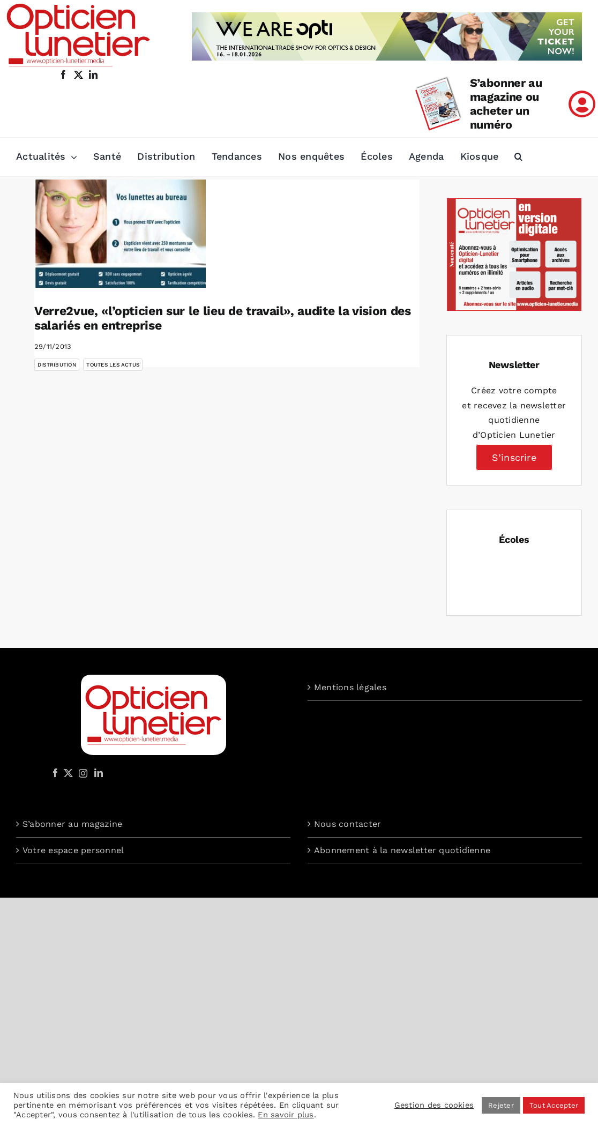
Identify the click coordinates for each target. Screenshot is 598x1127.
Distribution (57, 365)
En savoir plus (285, 1114)
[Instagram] (81, 772)
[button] (518, 157)
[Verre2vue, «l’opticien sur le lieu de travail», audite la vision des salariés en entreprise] (120, 234)
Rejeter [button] (501, 1105)
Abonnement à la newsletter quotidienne (402, 850)
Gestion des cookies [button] (434, 1105)
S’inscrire (514, 457)
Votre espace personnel (73, 850)
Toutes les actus (112, 365)
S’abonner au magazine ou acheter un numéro (506, 103)
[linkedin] (93, 74)
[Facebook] (55, 772)
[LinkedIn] (98, 772)
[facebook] (63, 74)
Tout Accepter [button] (553, 1105)
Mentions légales (350, 687)
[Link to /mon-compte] (582, 104)
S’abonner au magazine (72, 824)
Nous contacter (347, 824)
